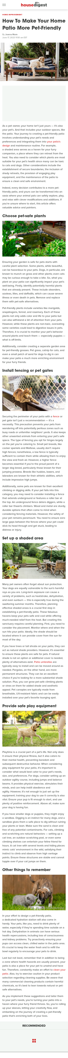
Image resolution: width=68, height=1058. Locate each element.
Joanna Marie (11, 34)
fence (56, 416)
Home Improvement (12, 14)
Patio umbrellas (43, 662)
